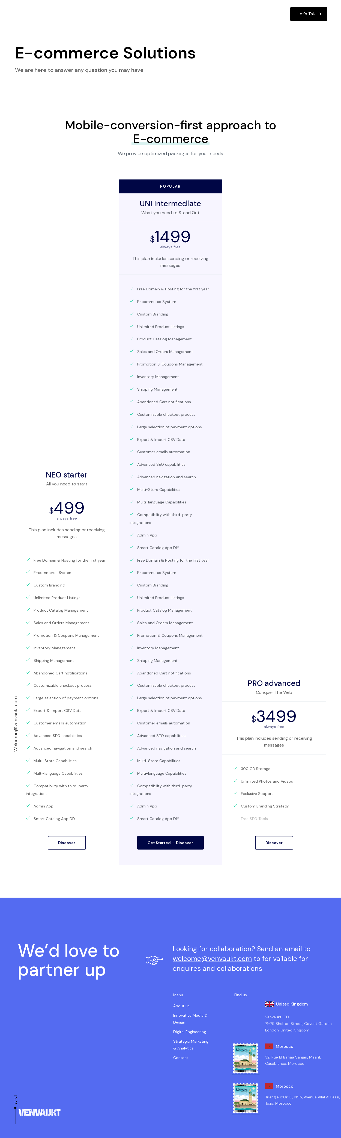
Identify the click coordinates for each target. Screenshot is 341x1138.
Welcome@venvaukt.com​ (16, 724)
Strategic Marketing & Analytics (190, 1045)
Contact (180, 1057)
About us (181, 1005)
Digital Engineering (189, 1031)
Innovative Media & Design (190, 1019)
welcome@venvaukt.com (212, 958)
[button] (14, 14)
